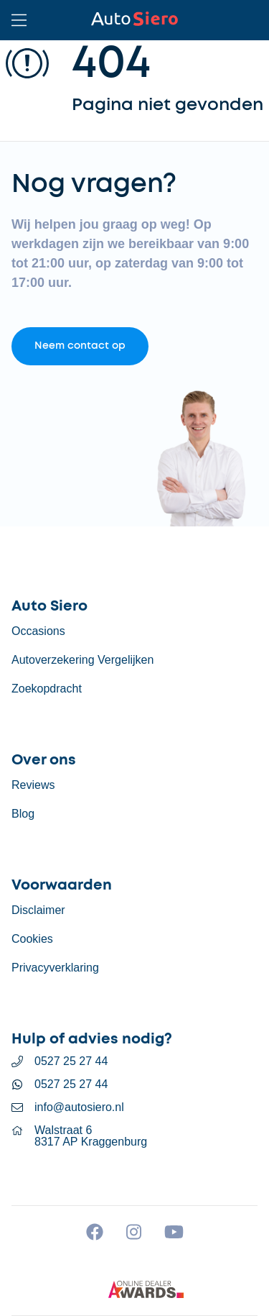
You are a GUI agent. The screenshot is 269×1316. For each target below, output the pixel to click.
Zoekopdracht (46, 688)
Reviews (33, 785)
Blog (22, 814)
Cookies (32, 939)
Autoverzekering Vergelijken (82, 660)
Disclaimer (38, 910)
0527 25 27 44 (71, 1061)
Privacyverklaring (55, 967)
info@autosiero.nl (79, 1107)
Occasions (38, 631)
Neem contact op (80, 346)
